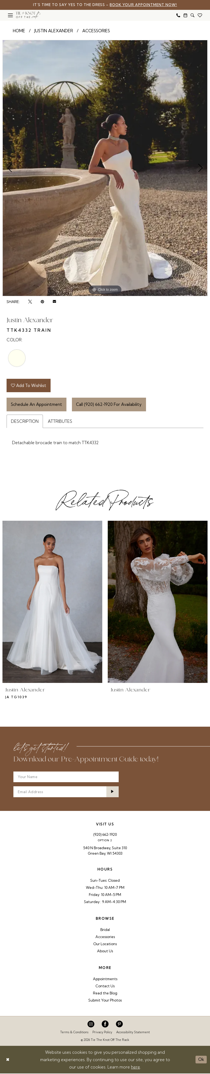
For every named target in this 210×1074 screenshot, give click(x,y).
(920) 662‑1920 (105, 835)
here (135, 1067)
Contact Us (105, 986)
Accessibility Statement (133, 1033)
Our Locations (105, 944)
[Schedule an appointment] (185, 15)
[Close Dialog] (7, 1060)
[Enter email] (66, 792)
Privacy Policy (102, 1033)
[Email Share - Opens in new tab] (54, 302)
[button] (10, 15)
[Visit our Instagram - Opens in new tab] (91, 1024)
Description (25, 421)
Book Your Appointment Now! (144, 5)
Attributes (60, 421)
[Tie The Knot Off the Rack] (28, 15)
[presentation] (52, 602)
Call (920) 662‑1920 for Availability (109, 404)
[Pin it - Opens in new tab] (42, 301)
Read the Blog (105, 993)
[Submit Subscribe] (112, 792)
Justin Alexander (53, 30)
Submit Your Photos (105, 1001)
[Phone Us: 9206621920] (178, 15)
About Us (105, 951)
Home (19, 30)
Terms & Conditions (74, 1033)
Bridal (105, 930)
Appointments (105, 979)
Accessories (96, 30)
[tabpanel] (105, 168)
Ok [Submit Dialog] (201, 1060)
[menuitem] (10, 15)
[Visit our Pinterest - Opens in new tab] (119, 1024)
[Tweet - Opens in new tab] (30, 301)
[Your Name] (66, 777)
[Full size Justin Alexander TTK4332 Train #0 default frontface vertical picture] (105, 168)
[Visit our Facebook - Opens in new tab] (105, 1024)
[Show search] (192, 15)
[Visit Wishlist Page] (200, 15)
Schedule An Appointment (36, 404)
